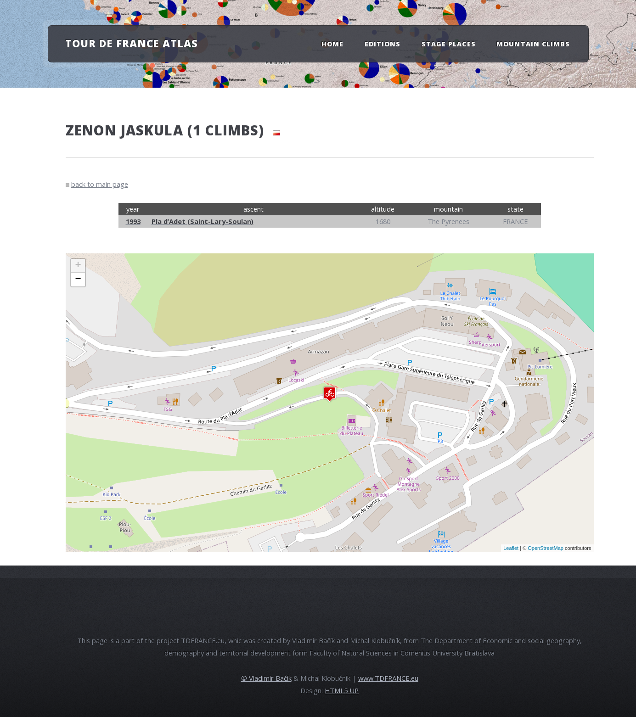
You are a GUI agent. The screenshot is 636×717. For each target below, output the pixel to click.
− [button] (78, 279)
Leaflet (510, 548)
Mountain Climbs (533, 43)
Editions (382, 43)
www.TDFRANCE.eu (388, 678)
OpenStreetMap (545, 548)
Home (332, 43)
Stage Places (449, 43)
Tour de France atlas (131, 43)
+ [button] (78, 266)
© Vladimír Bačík (266, 678)
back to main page (99, 184)
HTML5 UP (342, 690)
